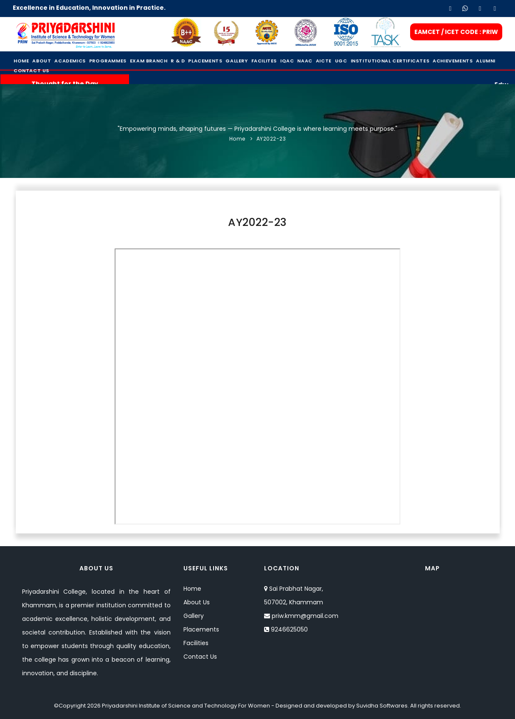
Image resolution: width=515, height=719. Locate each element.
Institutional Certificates (390, 60)
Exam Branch (149, 60)
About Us (196, 602)
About (41, 60)
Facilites (264, 60)
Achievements (453, 60)
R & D (178, 60)
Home (21, 60)
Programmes (108, 60)
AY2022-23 (271, 138)
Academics (69, 60)
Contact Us (31, 70)
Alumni (485, 60)
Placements (205, 60)
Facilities (195, 643)
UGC (341, 60)
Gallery (236, 60)
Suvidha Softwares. (382, 706)
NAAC (304, 60)
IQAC (287, 60)
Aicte (324, 60)
